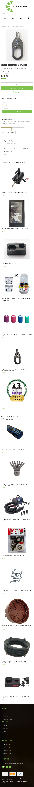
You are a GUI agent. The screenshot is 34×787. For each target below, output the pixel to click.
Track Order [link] (6, 716)
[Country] (17, 105)
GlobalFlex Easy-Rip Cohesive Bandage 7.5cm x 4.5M (17, 335)
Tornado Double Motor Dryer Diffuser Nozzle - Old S (15, 485)
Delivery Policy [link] (7, 756)
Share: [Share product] (6, 74)
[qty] (17, 102)
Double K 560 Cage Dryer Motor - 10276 (14, 192)
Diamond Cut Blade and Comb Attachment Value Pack (16, 299)
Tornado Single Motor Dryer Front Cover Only (16, 520)
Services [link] (5, 728)
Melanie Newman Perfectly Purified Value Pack (16, 405)
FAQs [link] (4, 732)
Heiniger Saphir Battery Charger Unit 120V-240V (16, 697)
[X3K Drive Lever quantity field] (17, 84)
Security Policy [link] (7, 753)
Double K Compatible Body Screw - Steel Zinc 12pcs (17, 591)
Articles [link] (5, 738)
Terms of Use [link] (6, 744)
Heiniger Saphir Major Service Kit (13, 555)
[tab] (6, 129)
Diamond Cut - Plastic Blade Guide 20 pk (15, 228)
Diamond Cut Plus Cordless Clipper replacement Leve (14, 370)
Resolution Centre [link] (8, 719)
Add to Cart (17, 88)
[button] (17, 92)
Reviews (8, 132)
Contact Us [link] (6, 735)
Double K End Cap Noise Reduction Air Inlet (16, 626)
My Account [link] (6, 713)
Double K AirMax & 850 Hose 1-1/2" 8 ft (14, 449)
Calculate (17, 111)
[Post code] (17, 108)
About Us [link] (5, 725)
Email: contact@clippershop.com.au (13, 763)
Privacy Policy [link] (7, 747)
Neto (13, 784)
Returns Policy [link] (7, 750)
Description (6, 129)
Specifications (18, 129)
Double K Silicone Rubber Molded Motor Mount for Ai (15, 662)
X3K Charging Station (9, 263)
